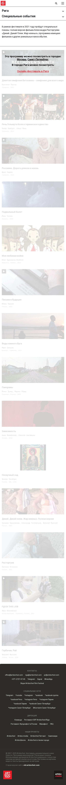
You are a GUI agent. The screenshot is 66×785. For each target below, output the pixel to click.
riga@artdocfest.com (33, 675)
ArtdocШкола (20, 740)
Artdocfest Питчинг (38, 736)
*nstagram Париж (46, 699)
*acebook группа (51, 695)
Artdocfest (11, 736)
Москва (21, 59)
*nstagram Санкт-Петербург (19, 708)
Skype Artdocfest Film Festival (32, 683)
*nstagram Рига (30, 699)
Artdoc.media (23, 736)
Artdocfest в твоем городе (38, 740)
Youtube (19, 695)
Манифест (43, 724)
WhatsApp (48, 679)
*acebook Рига (16, 699)
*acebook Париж (20, 704)
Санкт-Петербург (38, 59)
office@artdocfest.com (14, 675)
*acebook (39, 695)
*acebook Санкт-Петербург (40, 704)
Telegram (31, 679)
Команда (18, 720)
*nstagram (28, 695)
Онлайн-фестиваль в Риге (33, 71)
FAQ (51, 724)
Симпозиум (52, 736)
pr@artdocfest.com (51, 675)
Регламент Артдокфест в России (24, 724)
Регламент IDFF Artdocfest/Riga (37, 720)
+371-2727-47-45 (18, 679)
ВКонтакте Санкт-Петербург (44, 708)
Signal (39, 679)
